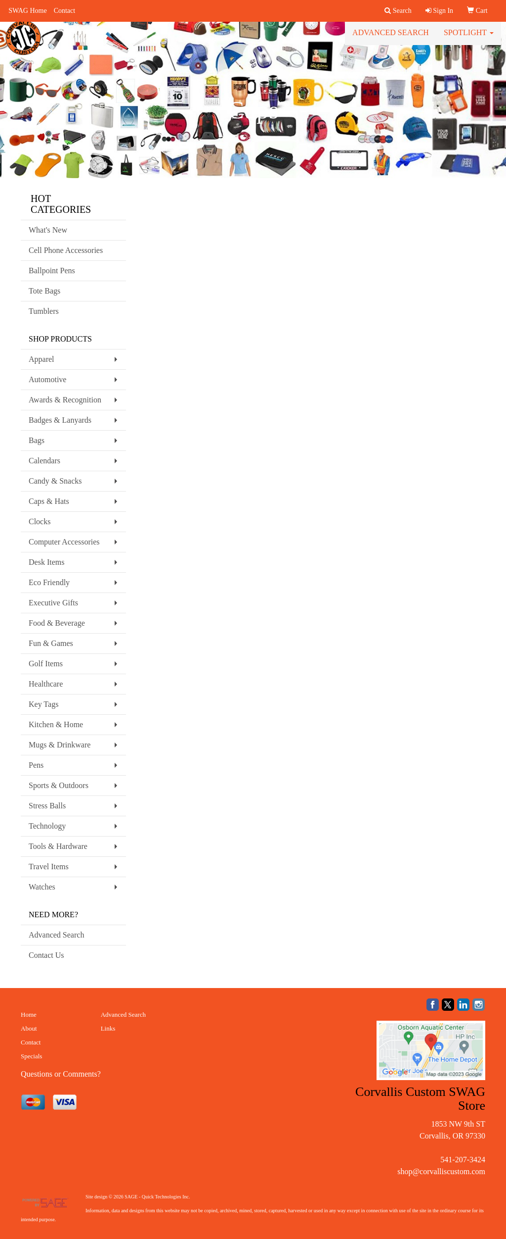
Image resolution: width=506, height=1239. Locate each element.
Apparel (41, 359)
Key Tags (43, 704)
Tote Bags (44, 291)
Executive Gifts (53, 602)
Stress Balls (47, 805)
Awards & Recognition (65, 400)
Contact (65, 10)
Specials (31, 1056)
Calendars (44, 460)
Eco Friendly (49, 582)
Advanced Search (390, 39)
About (29, 1028)
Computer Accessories (64, 542)
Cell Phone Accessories (66, 250)
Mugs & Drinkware (59, 745)
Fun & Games (51, 643)
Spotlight (469, 39)
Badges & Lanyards (60, 420)
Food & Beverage (57, 623)
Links (108, 1028)
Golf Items (46, 663)
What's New (48, 230)
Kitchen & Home (56, 724)
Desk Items (46, 562)
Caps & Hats (49, 501)
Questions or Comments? (61, 1074)
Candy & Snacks (55, 481)
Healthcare (46, 684)
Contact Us (46, 955)
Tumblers (44, 311)
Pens (36, 765)
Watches (42, 887)
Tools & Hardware (58, 846)
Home (29, 1014)
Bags (36, 440)
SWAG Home (27, 10)
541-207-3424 (462, 1159)
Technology (47, 826)
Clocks (39, 521)
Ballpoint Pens (52, 270)
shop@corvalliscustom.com (441, 1171)
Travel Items (49, 866)
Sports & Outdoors (58, 785)
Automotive (47, 379)
